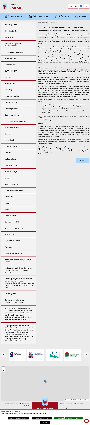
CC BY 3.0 (26, 405)
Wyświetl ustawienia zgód (41, 418)
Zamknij (45, 422)
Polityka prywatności (79, 403)
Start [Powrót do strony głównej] (39, 22)
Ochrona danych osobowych (18, 418)
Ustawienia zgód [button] (64, 408)
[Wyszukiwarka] (75, 6)
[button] (86, 421)
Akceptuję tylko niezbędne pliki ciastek (68, 418)
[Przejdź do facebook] (81, 6)
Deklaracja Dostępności (66, 403)
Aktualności (45, 22)
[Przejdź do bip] (70, 6)
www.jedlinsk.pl (67, 70)
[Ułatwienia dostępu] (86, 6)
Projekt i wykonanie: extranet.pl (13, 403)
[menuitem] (18, 25)
